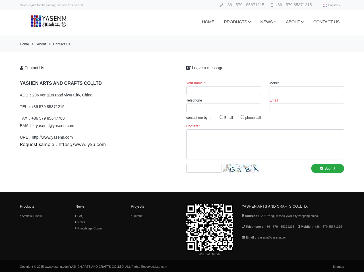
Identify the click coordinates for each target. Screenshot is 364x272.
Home (208, 21)
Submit (327, 168)
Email (226, 117)
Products (237, 21)
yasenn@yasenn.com (273, 237)
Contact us (326, 21)
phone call (251, 117)
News (268, 21)
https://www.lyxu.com (82, 144)
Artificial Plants (31, 216)
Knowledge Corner (89, 228)
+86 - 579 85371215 (291, 5)
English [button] (331, 5)
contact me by (197, 118)
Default (136, 216)
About (294, 21)
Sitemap (338, 266)
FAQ (79, 216)
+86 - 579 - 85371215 (242, 5)
